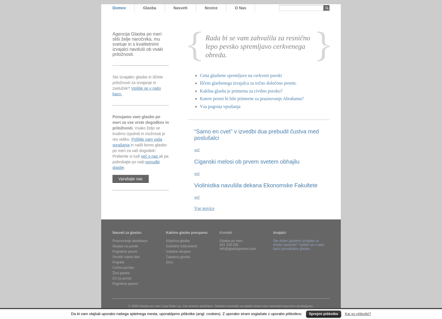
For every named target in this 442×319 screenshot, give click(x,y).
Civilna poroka (123, 268)
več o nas (150, 156)
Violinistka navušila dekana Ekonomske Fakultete (256, 185)
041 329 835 (229, 245)
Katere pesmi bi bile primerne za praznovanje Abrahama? (252, 98)
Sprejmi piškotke (323, 314)
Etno (169, 262)
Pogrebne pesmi (124, 252)
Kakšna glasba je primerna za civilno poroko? (241, 91)
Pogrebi (118, 262)
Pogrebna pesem (125, 284)
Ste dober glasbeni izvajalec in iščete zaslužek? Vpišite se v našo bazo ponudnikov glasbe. (298, 245)
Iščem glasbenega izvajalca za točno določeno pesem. (248, 83)
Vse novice (204, 208)
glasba (149, 8)
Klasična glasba (178, 241)
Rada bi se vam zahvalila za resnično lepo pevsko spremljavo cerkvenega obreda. (257, 46)
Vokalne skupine (178, 252)
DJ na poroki (121, 278)
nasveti (180, 8)
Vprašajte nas (130, 179)
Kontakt (226, 233)
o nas (240, 8)
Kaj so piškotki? (358, 314)
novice (211, 8)
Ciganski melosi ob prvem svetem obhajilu (247, 162)
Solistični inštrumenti (181, 246)
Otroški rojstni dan (126, 257)
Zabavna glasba (178, 257)
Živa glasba (121, 273)
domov (119, 8)
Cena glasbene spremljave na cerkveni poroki (241, 75)
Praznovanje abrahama (129, 241)
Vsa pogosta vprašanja (220, 106)
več (197, 150)
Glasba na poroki (125, 246)
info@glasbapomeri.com (238, 249)
